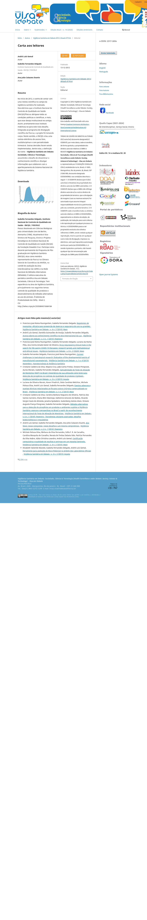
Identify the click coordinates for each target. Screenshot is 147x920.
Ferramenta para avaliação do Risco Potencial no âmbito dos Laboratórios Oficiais (57, 451)
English (102, 68)
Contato (99, 30)
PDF (65, 55)
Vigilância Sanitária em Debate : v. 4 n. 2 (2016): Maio (45, 329)
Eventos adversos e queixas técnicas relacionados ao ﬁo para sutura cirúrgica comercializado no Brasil (56, 388)
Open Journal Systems (108, 274)
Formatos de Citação (70, 279)
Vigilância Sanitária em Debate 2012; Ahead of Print (52, 38)
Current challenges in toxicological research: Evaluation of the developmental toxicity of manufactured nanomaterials (56, 357)
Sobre (26, 30)
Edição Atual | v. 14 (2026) (62, 30)
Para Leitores (104, 86)
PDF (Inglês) (79, 55)
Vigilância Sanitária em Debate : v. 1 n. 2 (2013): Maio (51, 391)
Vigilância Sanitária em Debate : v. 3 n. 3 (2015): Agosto (46, 379)
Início (17, 30)
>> (26, 459)
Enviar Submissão (108, 53)
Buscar (126, 30)
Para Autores (104, 90)
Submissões (40, 30)
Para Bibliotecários (106, 94)
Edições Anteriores (84, 30)
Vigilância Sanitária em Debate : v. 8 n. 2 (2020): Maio (61, 351)
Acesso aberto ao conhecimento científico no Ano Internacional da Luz (52, 336)
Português (103, 71)
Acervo (27, 38)
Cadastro (138, 2)
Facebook (110, 113)
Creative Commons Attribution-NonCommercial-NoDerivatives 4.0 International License (75, 127)
